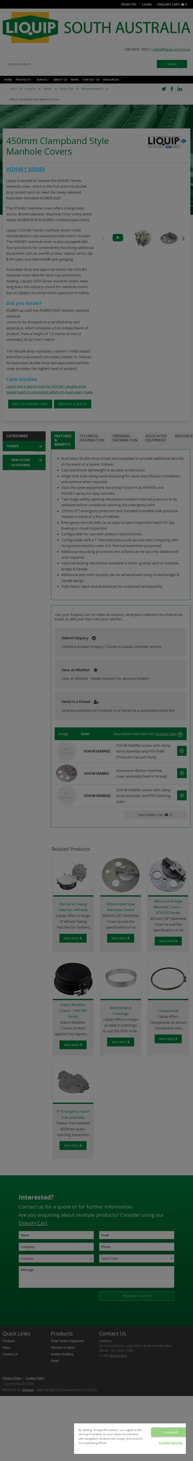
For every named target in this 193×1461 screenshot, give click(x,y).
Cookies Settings (171, 1443)
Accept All (171, 1432)
